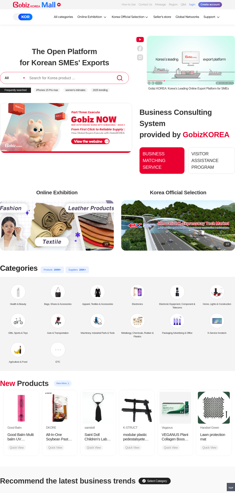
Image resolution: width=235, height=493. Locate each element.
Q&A (183, 4)
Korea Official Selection (130, 17)
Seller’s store (162, 17)
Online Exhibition (92, 17)
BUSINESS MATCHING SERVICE (154, 160)
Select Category (154, 481)
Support (212, 17)
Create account (210, 4)
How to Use (129, 4)
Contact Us (145, 4)
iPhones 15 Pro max (47, 90)
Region (173, 4)
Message (160, 4)
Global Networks (187, 17)
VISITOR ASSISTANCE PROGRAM (204, 160)
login (192, 4)
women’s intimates (75, 90)
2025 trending (100, 90)
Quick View (17, 447)
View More (62, 383)
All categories (63, 17)
